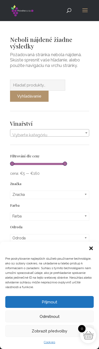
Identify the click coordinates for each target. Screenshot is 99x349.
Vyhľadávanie (29, 96)
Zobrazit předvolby (49, 331)
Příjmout (49, 302)
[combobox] (49, 133)
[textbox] (49, 135)
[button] (91, 248)
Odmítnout (50, 316)
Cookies (49, 342)
